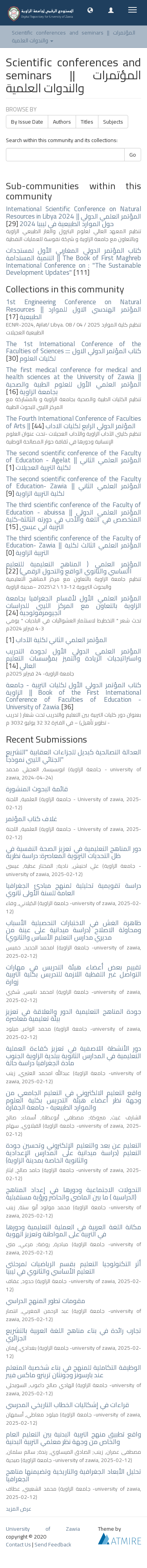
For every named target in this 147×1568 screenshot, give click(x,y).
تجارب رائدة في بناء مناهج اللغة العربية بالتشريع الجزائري (73, 1334)
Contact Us (18, 1544)
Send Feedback (52, 1544)
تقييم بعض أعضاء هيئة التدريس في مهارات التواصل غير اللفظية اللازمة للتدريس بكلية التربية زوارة (73, 974)
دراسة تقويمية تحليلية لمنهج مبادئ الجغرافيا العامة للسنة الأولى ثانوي (73, 889)
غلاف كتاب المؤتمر (31, 818)
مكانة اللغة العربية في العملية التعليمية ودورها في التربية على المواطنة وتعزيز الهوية (73, 1231)
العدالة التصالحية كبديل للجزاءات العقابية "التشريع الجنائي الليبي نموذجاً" (73, 756)
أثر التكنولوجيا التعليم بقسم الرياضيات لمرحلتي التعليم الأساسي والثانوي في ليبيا (73, 1268)
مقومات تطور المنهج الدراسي (45, 1300)
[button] (90, 9)
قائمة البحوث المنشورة (37, 789)
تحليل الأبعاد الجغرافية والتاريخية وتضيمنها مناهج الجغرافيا (73, 1475)
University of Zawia (43, 1529)
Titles (87, 122)
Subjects (113, 122)
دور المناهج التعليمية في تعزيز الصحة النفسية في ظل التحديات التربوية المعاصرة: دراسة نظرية (73, 852)
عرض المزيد (18, 1509)
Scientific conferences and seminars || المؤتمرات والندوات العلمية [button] (73, 36)
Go (132, 155)
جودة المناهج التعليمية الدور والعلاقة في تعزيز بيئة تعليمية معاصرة (73, 1015)
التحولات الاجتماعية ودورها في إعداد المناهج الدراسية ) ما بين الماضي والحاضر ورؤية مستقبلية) (73, 1193)
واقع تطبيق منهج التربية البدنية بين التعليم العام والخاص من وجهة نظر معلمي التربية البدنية (73, 1438)
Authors (62, 122)
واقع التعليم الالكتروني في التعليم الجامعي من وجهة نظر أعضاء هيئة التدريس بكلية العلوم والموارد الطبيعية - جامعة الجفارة (73, 1099)
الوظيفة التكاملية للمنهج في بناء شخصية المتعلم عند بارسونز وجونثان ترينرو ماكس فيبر (73, 1371)
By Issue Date (27, 122)
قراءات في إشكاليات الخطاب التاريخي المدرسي (67, 1404)
